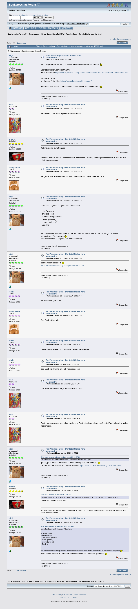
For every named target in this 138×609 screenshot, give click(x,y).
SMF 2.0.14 (56, 595)
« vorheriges (115, 39)
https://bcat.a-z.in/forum (76, 24)
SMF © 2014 (67, 595)
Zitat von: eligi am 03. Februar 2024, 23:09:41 (57, 526)
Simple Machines (79, 595)
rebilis (12, 292)
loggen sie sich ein (20, 15)
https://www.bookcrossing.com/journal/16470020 (100, 465)
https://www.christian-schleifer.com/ (76, 81)
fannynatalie (14, 167)
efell (11, 104)
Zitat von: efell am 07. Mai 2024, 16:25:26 (56, 495)
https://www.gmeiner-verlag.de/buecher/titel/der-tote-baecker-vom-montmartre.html (92, 72)
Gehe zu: (90, 586)
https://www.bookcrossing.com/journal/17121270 (62, 265)
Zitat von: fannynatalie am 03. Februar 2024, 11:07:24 (60, 457)
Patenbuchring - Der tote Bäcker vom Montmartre (63, 56)
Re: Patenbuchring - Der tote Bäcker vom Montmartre (65, 105)
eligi (11, 55)
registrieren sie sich (40, 15)
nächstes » (126, 39)
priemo (12, 139)
